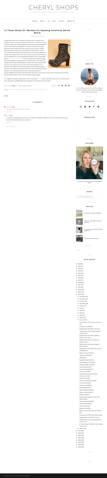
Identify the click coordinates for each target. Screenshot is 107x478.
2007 (79, 437)
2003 (79, 447)
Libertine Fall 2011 (84, 394)
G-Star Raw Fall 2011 (85, 383)
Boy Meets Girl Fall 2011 (86, 326)
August (81, 306)
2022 (79, 273)
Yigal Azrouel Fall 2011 (85, 355)
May (80, 313)
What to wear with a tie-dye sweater (92, 221)
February (81, 320)
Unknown (8, 107)
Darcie (39, 78)
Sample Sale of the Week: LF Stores (89, 417)
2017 (79, 285)
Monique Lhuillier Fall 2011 (86, 364)
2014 (79, 287)
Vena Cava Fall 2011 (85, 406)
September (82, 303)
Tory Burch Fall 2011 (85, 371)
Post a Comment (11, 126)
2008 (79, 435)
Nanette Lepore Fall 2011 (86, 353)
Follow (78, 250)
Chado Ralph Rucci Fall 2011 (87, 362)
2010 (79, 430)
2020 (79, 278)
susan (7, 115)
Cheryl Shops (53, 7)
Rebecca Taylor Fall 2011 (86, 392)
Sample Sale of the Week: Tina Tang (89, 329)
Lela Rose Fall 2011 (84, 378)
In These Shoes (42, 89)
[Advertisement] (89, 44)
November (82, 299)
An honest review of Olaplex (92, 213)
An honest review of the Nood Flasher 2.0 (93, 230)
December (82, 296)
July (80, 308)
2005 (79, 442)
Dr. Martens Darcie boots (15, 58)
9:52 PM (8, 122)
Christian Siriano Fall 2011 (86, 401)
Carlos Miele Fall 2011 (85, 367)
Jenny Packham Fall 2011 (86, 369)
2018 (79, 282)
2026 (79, 264)
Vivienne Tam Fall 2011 (85, 385)
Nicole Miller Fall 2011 (85, 387)
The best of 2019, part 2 (91, 238)
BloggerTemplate (25, 475)
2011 (79, 294)
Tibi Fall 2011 (83, 357)
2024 (79, 268)
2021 (79, 275)
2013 (79, 289)
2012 (79, 292)
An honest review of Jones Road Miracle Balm (89, 182)
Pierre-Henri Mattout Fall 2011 (88, 380)
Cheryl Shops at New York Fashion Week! (91, 415)
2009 (79, 433)
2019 (79, 280)
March (81, 317)
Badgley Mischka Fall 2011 (86, 360)
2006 (79, 440)
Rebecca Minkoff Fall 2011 (86, 390)
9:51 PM (8, 112)
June (80, 310)
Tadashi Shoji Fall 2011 (85, 403)
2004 (79, 444)
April (80, 315)
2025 (79, 266)
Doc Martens (13, 89)
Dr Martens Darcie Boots (27, 89)
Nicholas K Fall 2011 (85, 408)
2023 (79, 271)
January (81, 428)
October (81, 301)
